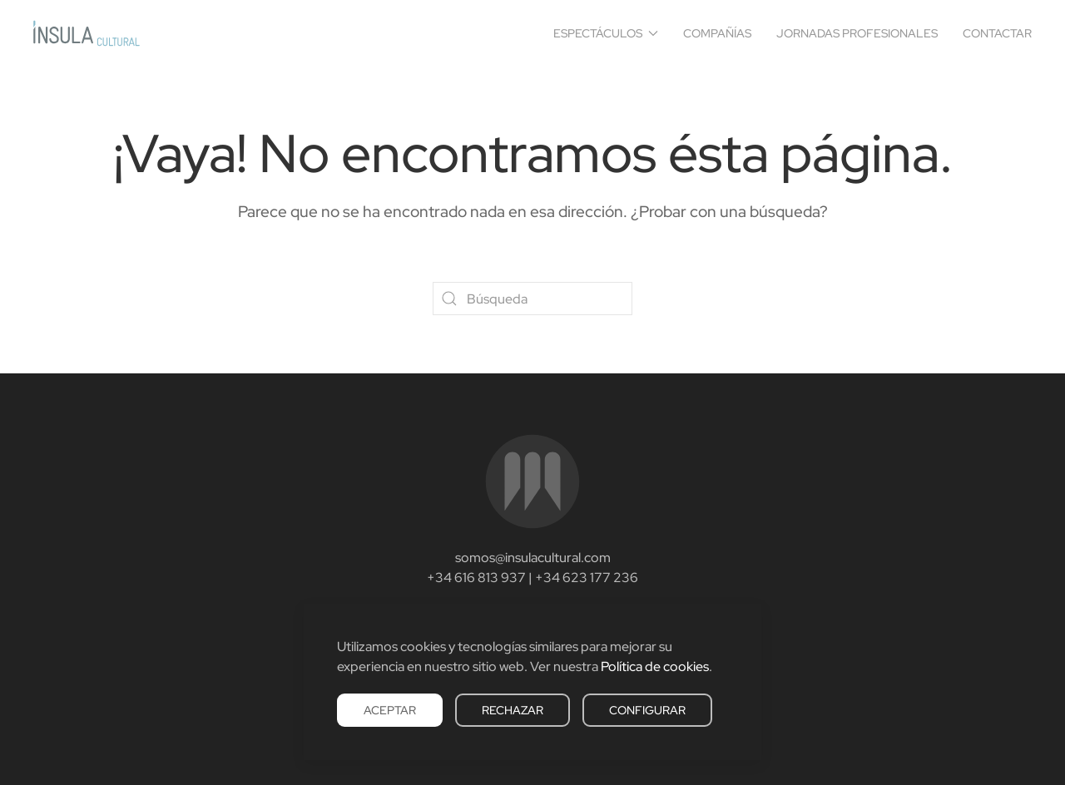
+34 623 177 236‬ (586, 577)
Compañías (717, 33)
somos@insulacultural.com (533, 557)
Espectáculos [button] (606, 33)
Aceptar (390, 710)
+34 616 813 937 (476, 577)
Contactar (997, 33)
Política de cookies (655, 666)
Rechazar (512, 710)
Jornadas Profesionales (857, 33)
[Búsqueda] (532, 298)
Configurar (647, 710)
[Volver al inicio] (86, 33)
